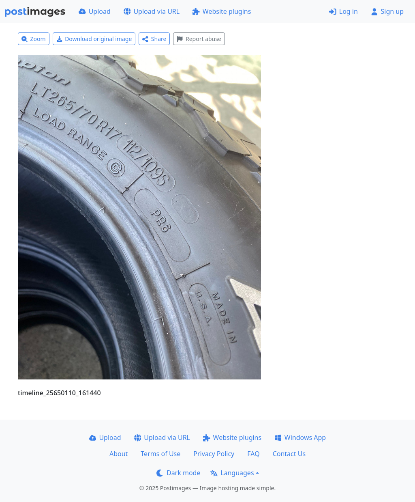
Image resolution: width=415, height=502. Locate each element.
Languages (232, 472)
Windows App (300, 437)
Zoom (33, 39)
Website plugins (222, 11)
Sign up (387, 11)
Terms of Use (160, 453)
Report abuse (199, 39)
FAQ (253, 453)
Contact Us (289, 453)
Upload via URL (152, 11)
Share (154, 39)
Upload (95, 11)
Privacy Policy (213, 453)
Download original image (94, 39)
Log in (343, 11)
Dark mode (178, 472)
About (118, 453)
